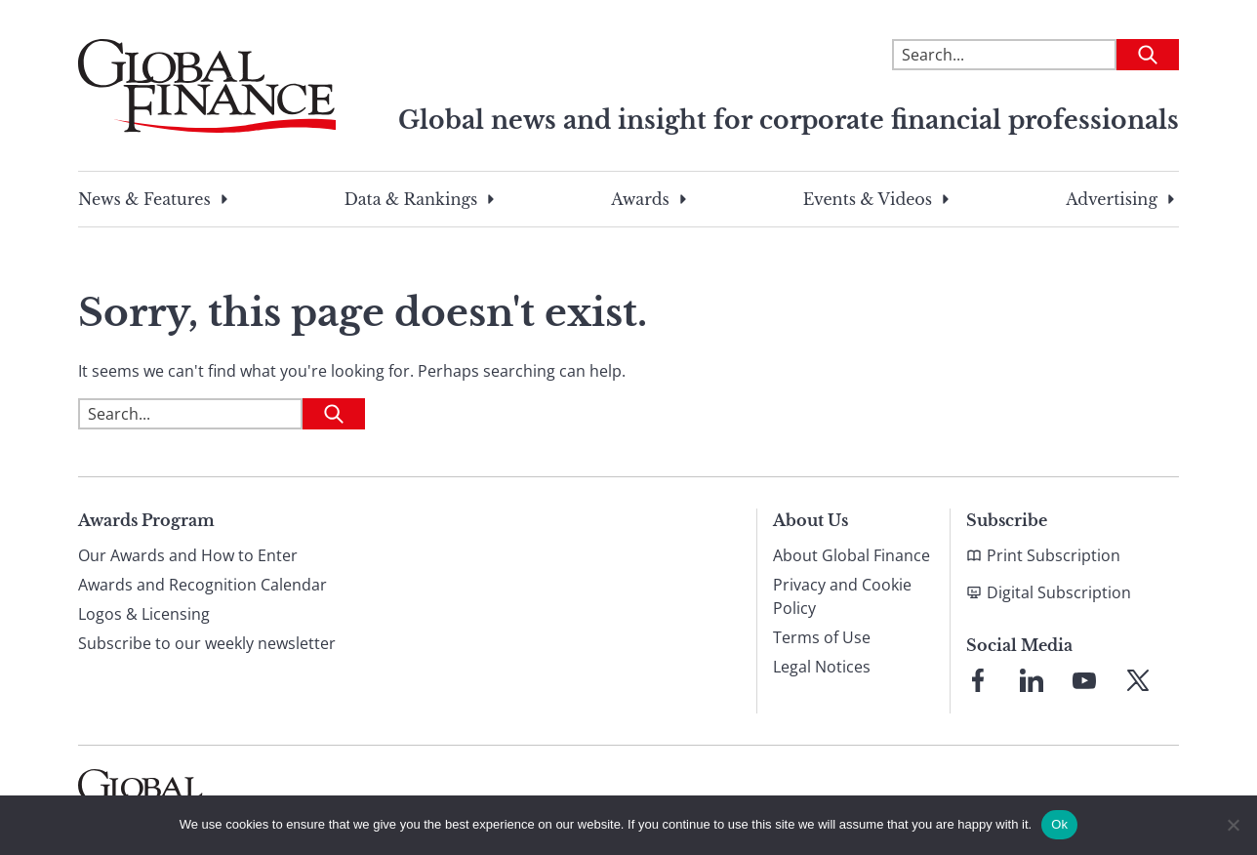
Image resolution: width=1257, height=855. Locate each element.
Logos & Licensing (144, 614)
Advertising (1111, 199)
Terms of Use (822, 637)
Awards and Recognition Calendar (202, 584)
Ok (1059, 824)
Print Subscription (1053, 555)
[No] (1232, 825)
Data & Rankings (411, 199)
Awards (640, 199)
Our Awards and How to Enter (188, 555)
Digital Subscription (1059, 592)
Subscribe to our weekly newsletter (207, 643)
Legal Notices (822, 666)
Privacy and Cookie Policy (842, 596)
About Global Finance (851, 555)
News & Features (144, 199)
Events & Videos (867, 199)
